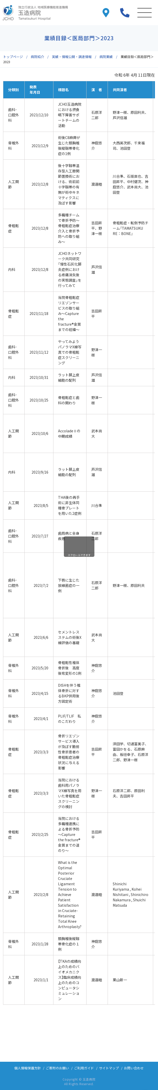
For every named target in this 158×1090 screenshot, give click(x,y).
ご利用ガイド (84, 1068)
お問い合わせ (134, 1068)
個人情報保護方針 (27, 1068)
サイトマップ (109, 1068)
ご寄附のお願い (57, 1068)
